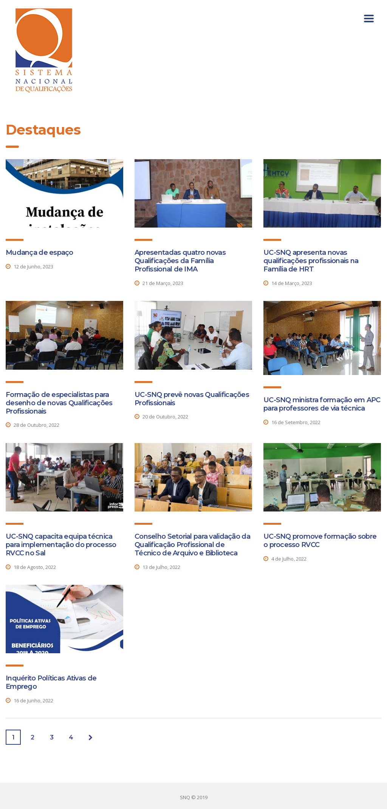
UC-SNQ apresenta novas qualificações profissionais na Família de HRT (310, 260)
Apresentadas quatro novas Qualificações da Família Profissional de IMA (180, 260)
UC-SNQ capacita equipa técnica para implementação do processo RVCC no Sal (61, 544)
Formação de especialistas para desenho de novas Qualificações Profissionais (59, 403)
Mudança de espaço (39, 252)
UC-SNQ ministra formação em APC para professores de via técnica (322, 404)
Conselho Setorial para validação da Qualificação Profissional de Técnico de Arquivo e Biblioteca (192, 544)
